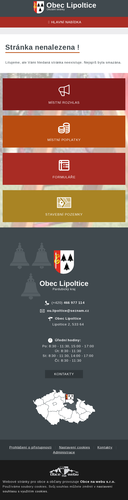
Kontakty (64, 374)
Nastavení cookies (74, 447)
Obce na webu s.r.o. (97, 481)
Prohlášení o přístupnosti (30, 447)
